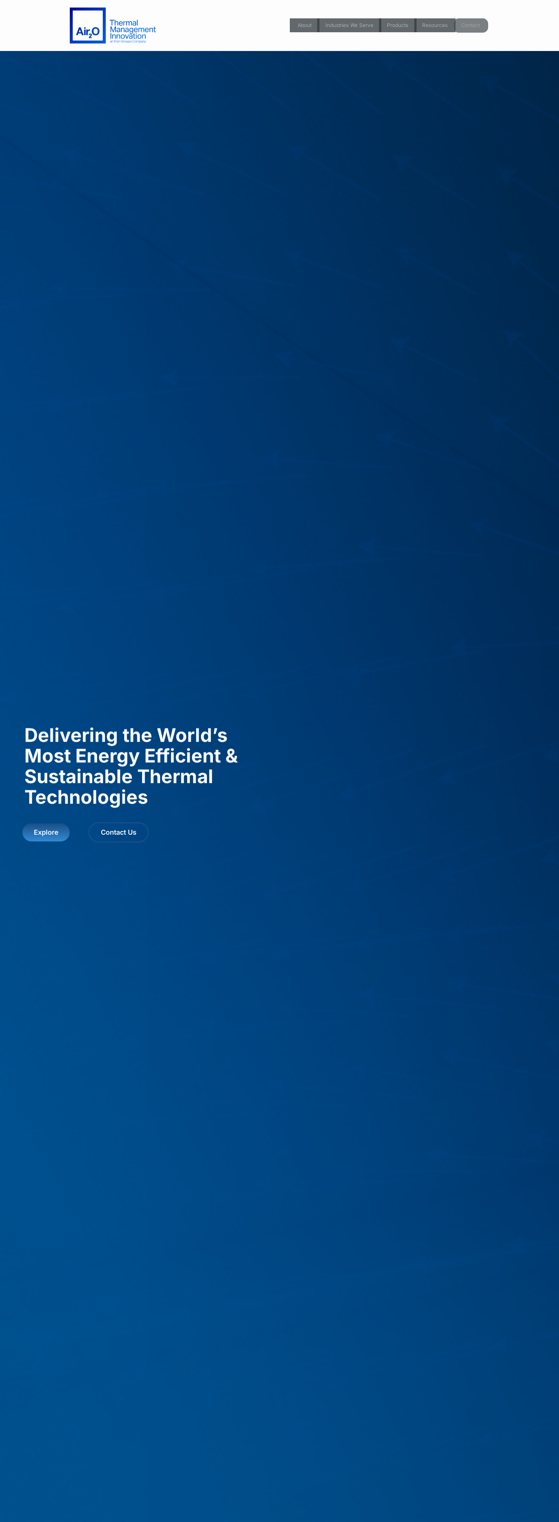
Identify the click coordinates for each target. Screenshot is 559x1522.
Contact (470, 25)
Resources (434, 25)
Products (396, 25)
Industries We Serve (345, 25)
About (298, 25)
